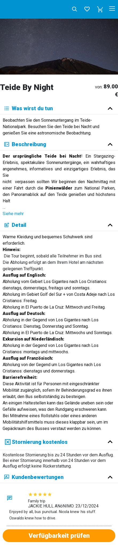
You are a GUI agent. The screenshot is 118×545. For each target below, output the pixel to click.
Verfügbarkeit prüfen (59, 535)
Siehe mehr (13, 213)
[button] (100, 9)
